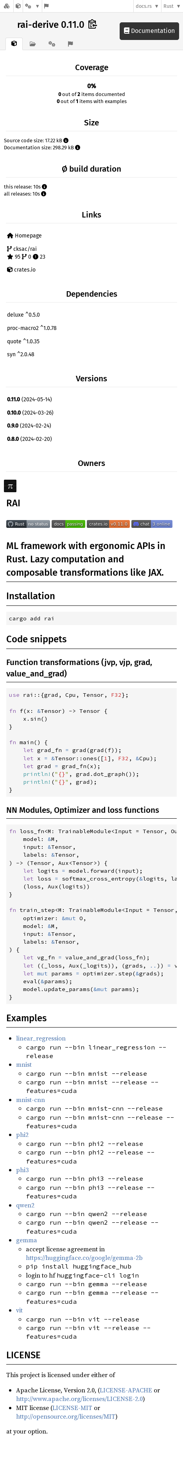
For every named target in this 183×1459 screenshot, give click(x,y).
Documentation (149, 30)
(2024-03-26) (30, 413)
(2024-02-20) (29, 439)
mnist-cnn (30, 1099)
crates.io (21, 269)
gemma (26, 1240)
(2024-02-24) (29, 425)
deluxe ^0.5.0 (23, 315)
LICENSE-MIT (72, 1407)
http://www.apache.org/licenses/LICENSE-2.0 (79, 1398)
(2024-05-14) (29, 399)
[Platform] (32, 6)
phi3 (22, 1169)
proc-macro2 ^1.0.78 (32, 328)
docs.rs (144, 6)
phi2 (22, 1134)
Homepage (24, 235)
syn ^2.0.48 (20, 354)
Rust (168, 6)
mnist (24, 1064)
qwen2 (25, 1205)
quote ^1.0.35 (23, 341)
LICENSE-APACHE (126, 1390)
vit (19, 1310)
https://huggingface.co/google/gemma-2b (84, 1257)
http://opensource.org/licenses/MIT (65, 1416)
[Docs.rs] (6, 6)
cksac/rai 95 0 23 (26, 253)
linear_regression (41, 1038)
